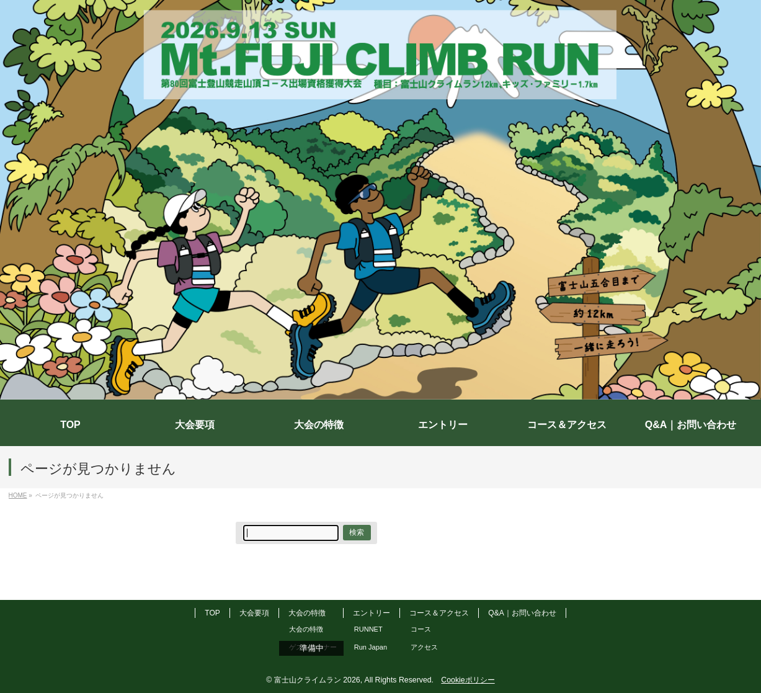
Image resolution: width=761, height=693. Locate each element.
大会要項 (254, 613)
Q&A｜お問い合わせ (522, 613)
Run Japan (370, 647)
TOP (212, 613)
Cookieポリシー (467, 680)
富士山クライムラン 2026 (317, 680)
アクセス (424, 647)
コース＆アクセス (439, 613)
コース (421, 629)
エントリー (371, 613)
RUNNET (368, 629)
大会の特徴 (307, 613)
